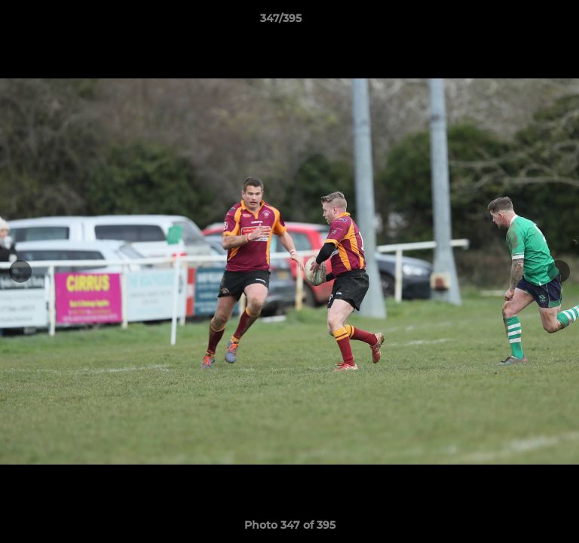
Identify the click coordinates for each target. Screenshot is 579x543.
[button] (525, 22)
